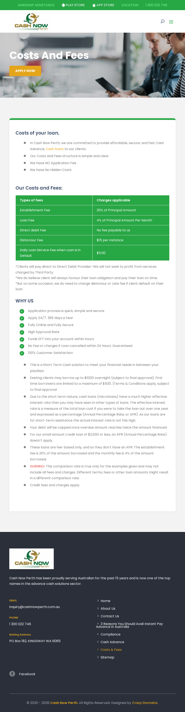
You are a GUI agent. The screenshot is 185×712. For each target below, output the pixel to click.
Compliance (111, 634)
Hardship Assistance (36, 5)
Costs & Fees (111, 650)
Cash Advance (112, 642)
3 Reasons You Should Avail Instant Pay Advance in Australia (129, 625)
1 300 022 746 (156, 5)
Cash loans (55, 154)
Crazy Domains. (145, 702)
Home (105, 601)
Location (130, 5)
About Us (108, 609)
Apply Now (25, 70)
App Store (105, 5)
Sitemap (107, 657)
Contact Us (110, 616)
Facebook (27, 674)
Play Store (75, 5)
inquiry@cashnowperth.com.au (34, 606)
